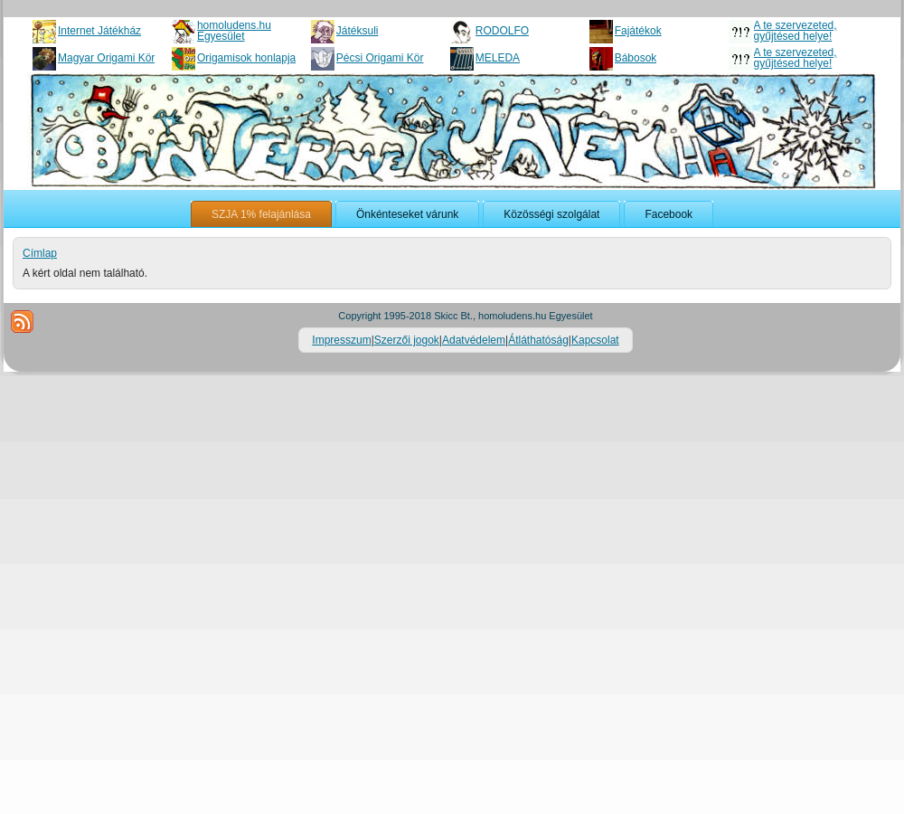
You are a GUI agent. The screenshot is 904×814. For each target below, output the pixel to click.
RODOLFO (502, 30)
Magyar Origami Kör (106, 58)
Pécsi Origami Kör (380, 58)
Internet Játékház (99, 30)
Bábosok (636, 58)
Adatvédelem (473, 340)
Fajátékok (638, 30)
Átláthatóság (538, 340)
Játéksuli (357, 30)
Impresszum (341, 340)
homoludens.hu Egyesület (234, 31)
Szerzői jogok (406, 340)
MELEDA (498, 58)
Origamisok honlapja (246, 58)
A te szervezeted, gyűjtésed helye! (795, 31)
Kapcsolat (595, 340)
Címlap (40, 253)
